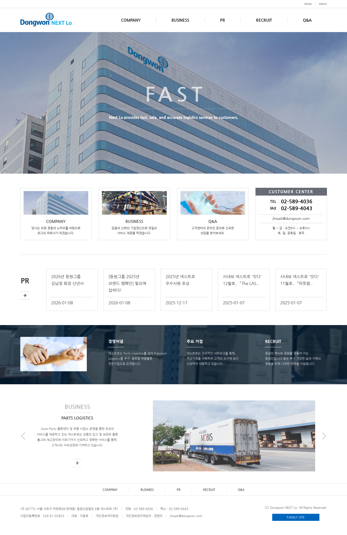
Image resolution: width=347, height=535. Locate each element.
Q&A (307, 20)
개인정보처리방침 (107, 516)
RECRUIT (264, 20)
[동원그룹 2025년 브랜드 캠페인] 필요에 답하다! (127, 283)
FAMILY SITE (296, 517)
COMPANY (131, 20)
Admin (323, 3)
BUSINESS (180, 20)
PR (222, 20)
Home (308, 3)
